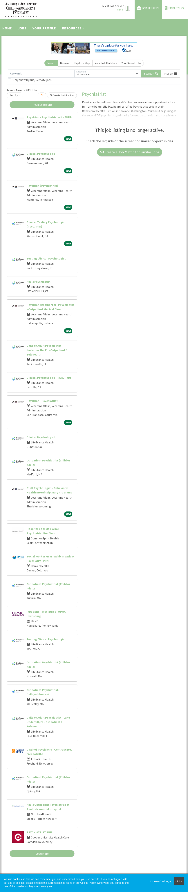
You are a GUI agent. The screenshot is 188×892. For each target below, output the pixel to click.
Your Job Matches (106, 63)
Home (7, 28)
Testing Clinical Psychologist (46, 258)
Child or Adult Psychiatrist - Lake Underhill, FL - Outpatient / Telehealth (48, 722)
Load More (42, 853)
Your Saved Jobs (131, 63)
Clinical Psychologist (41, 153)
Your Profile (44, 28)
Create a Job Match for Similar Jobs (129, 152)
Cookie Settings (160, 881)
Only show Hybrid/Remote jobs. (32, 80)
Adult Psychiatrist (38, 281)
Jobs (22, 28)
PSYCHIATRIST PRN (39, 832)
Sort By (14, 95)
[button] (170, 74)
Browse (64, 63)
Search (51, 63)
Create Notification (62, 95)
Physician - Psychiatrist (42, 401)
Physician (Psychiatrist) (42, 185)
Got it (179, 881)
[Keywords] (41, 74)
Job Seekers (148, 8)
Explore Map (82, 63)
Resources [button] (72, 28)
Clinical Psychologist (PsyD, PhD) (49, 377)
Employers (174, 8)
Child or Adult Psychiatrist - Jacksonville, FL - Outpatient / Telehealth (47, 350)
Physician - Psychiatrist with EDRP (49, 117)
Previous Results (42, 104)
